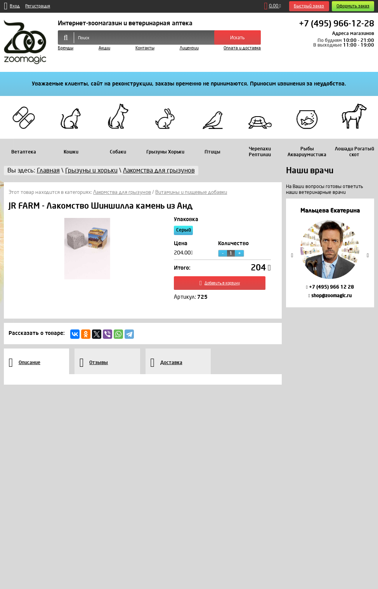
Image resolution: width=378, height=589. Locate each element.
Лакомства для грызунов (122, 192)
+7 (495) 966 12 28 (330, 287)
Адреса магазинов (353, 33)
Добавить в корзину (222, 284)
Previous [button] (292, 255)
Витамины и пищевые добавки (191, 192)
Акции (104, 48)
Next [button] (368, 255)
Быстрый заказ (309, 6)
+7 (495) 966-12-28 (336, 24)
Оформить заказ (352, 6)
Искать (237, 37)
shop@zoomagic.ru (329, 295)
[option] (330, 253)
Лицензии (189, 48)
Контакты (144, 48)
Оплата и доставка (242, 48)
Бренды (65, 48)
